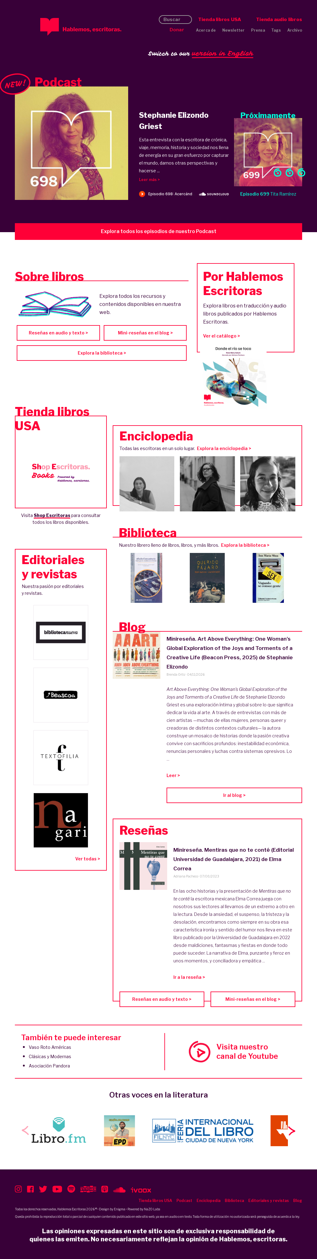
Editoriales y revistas (268, 1200)
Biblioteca (234, 1200)
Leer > (173, 775)
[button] (291, 1131)
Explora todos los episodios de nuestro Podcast (158, 231)
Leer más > (149, 179)
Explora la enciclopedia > (224, 448)
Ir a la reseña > (189, 977)
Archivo (294, 30)
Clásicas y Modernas (50, 1056)
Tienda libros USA (219, 19)
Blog (297, 1200)
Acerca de (206, 30)
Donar (177, 30)
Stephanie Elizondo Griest (174, 121)
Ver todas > (87, 858)
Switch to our (200, 53)
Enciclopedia (208, 1200)
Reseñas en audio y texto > (58, 332)
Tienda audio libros (279, 19)
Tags (276, 30)
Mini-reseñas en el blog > (145, 332)
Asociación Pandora (49, 1065)
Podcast (184, 1200)
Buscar (171, 19)
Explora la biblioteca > (102, 353)
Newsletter (233, 30)
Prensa (258, 30)
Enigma (119, 1209)
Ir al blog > (234, 795)
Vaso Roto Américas (50, 1047)
